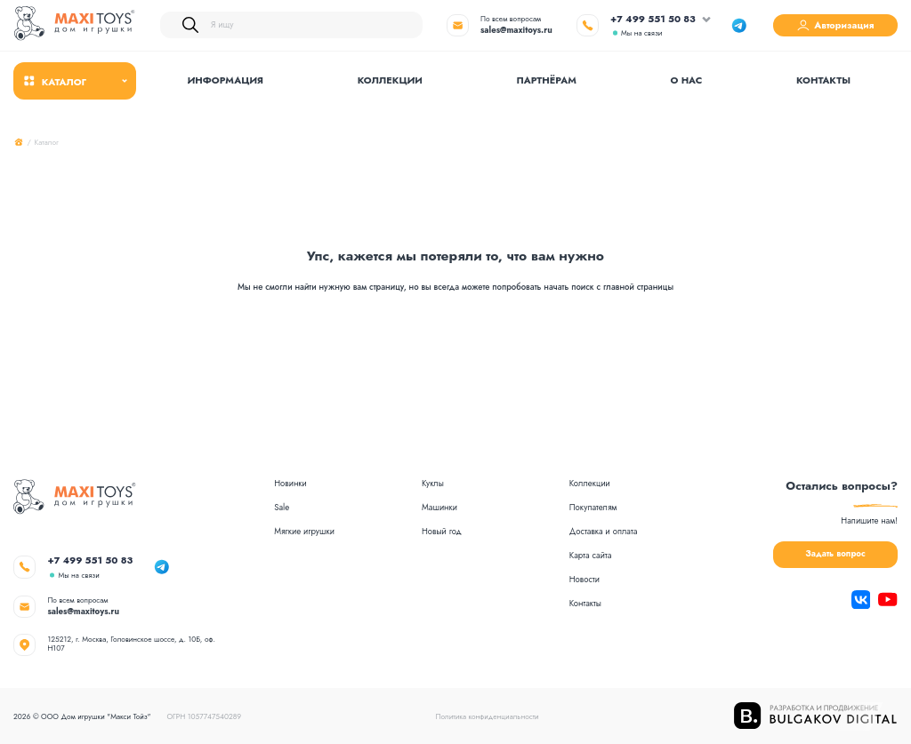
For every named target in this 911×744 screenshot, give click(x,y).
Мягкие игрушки (304, 532)
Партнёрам (546, 80)
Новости (584, 580)
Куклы (433, 484)
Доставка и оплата (603, 532)
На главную (455, 351)
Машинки (439, 508)
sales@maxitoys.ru (516, 30)
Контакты (823, 80)
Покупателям (593, 508)
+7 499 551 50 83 (653, 19)
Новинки (290, 484)
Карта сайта (590, 556)
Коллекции (390, 80)
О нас (687, 80)
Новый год (442, 532)
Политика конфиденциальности (487, 716)
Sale (281, 508)
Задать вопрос (835, 554)
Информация (225, 80)
